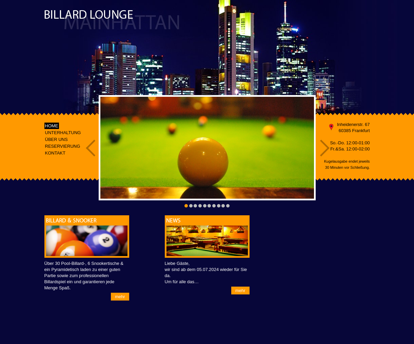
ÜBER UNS (56, 139)
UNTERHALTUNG (63, 132)
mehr (120, 296)
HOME (51, 125)
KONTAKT (55, 153)
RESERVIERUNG (62, 146)
